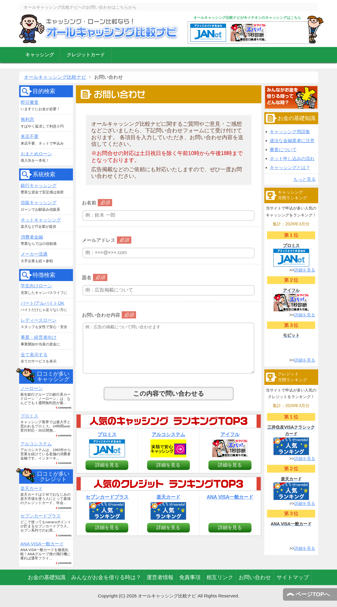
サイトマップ (293, 577)
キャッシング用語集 (290, 131)
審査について (283, 149)
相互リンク (219, 577)
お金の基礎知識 (46, 577)
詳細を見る (107, 465)
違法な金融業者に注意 (292, 140)
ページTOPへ (312, 594)
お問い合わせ (255, 577)
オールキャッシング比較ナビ (99, 28)
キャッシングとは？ (290, 167)
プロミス (29, 415)
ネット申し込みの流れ (292, 158)
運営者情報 (160, 577)
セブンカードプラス (40, 515)
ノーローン (31, 388)
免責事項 (190, 577)
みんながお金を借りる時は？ (106, 577)
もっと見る (304, 179)
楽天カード (31, 488)
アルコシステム (36, 443)
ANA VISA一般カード (42, 543)
